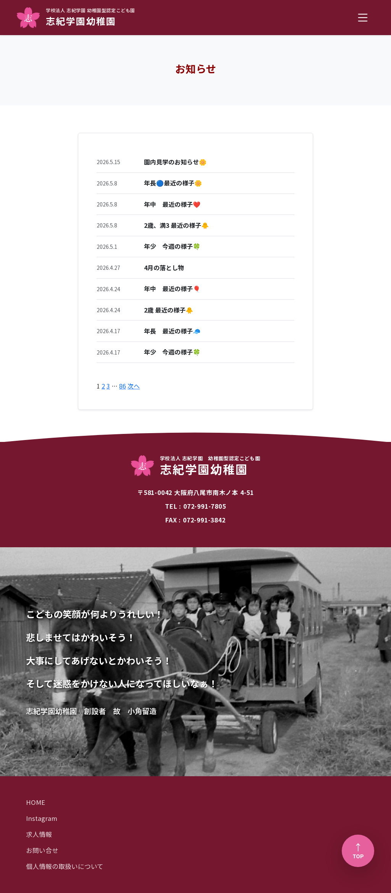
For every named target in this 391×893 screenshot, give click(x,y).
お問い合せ (42, 850)
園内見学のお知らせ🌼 (175, 161)
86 (122, 385)
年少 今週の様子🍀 (172, 246)
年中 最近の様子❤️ (172, 204)
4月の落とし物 (164, 267)
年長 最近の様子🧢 (172, 330)
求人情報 (39, 834)
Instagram (41, 818)
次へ (134, 385)
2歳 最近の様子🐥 (168, 309)
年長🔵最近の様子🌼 (173, 182)
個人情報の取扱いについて (64, 866)
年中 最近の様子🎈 (172, 288)
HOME (35, 802)
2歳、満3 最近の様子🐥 (176, 225)
